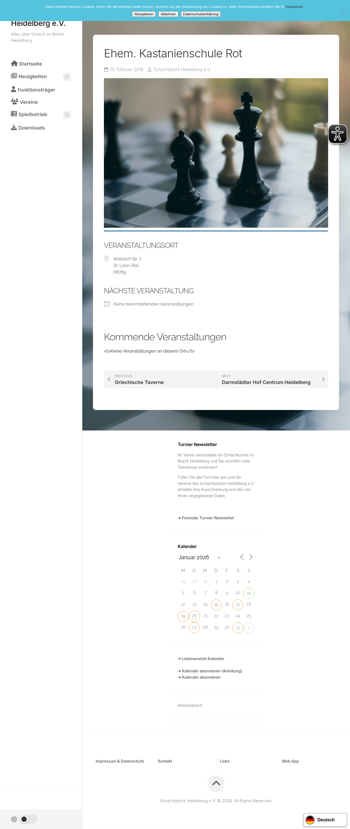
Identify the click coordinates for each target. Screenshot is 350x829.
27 (194, 627)
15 (216, 604)
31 (238, 627)
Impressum (294, 7)
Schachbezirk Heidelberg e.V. (183, 70)
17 (238, 604)
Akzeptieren (143, 14)
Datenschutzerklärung (201, 14)
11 (249, 593)
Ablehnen (168, 14)
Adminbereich (190, 705)
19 (183, 616)
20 (194, 615)
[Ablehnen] (343, 10)
